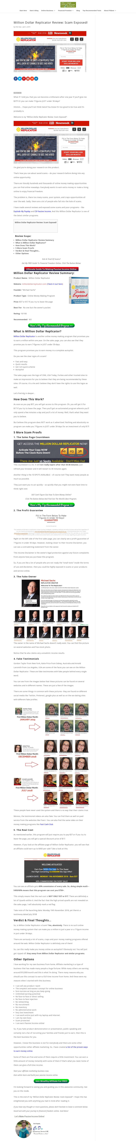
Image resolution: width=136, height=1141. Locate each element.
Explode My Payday (22, 211)
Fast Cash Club (46, 824)
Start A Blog (34, 10)
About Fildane (109, 10)
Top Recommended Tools (92, 10)
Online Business (47, 10)
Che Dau (18, 27)
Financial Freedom (65, 10)
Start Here (23, 10)
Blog (78, 10)
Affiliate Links (17, 92)
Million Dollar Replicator (24, 336)
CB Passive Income (43, 211)
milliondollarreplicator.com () (42, 284)
